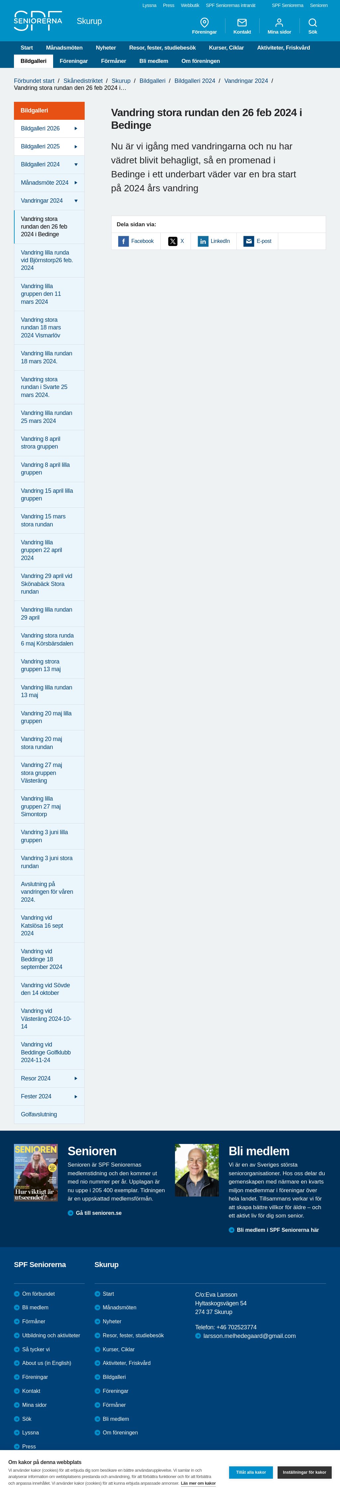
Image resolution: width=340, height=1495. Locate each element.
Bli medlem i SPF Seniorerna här (278, 1230)
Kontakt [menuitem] (242, 26)
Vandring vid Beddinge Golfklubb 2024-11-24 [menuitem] (46, 1052)
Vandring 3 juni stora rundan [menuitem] (46, 862)
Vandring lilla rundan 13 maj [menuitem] (46, 691)
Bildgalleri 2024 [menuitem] (40, 164)
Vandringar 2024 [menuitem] (42, 200)
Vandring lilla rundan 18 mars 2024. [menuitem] (46, 357)
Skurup (121, 81)
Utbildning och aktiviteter (51, 1335)
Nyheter (106, 48)
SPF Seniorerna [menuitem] (287, 5)
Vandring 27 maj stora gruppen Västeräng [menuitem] (41, 773)
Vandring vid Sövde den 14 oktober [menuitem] (45, 989)
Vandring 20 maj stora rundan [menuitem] (41, 743)
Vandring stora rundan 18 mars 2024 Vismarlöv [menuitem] (41, 327)
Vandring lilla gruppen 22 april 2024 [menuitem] (41, 550)
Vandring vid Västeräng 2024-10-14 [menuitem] (46, 1019)
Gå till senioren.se (99, 1213)
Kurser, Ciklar (226, 48)
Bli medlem (153, 61)
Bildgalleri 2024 (194, 81)
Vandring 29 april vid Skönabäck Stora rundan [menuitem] (46, 584)
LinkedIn (220, 241)
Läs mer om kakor (198, 1483)
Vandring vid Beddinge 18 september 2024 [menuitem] (41, 959)
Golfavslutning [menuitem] (39, 1114)
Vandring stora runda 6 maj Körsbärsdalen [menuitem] (47, 639)
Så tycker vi (36, 1349)
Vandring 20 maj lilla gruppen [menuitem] (46, 717)
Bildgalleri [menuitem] (34, 110)
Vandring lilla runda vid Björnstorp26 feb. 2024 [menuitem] (47, 260)
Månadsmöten (64, 48)
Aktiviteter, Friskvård (283, 48)
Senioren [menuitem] (319, 5)
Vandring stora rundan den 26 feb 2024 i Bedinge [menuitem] (44, 227)
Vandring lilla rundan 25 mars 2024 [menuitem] (46, 417)
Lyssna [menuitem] (149, 5)
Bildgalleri (33, 61)
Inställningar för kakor (304, 1472)
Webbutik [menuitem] (190, 5)
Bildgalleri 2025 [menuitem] (40, 146)
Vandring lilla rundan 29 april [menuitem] (46, 613)
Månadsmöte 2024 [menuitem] (44, 182)
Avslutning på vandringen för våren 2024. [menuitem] (47, 892)
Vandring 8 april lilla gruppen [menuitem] (45, 469)
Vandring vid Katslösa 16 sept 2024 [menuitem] (42, 925)
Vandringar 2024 (246, 81)
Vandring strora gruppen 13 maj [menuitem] (41, 665)
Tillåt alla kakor (251, 1472)
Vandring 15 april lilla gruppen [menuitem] (47, 494)
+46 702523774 (236, 1327)
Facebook (142, 241)
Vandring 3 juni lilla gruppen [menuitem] (44, 836)
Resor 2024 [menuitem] (35, 1078)
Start (27, 48)
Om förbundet (38, 1294)
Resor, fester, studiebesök (162, 48)
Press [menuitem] (168, 5)
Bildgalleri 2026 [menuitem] (40, 128)
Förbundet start (34, 81)
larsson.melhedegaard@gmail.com (250, 1336)
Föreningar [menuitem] (204, 26)
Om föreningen (201, 61)
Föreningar (74, 61)
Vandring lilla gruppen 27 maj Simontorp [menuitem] (41, 806)
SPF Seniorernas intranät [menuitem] (230, 5)
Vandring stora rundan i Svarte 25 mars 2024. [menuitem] (44, 387)
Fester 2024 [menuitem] (36, 1096)
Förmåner (113, 61)
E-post (264, 241)
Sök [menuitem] (313, 26)
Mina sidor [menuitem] (279, 26)
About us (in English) (46, 1363)
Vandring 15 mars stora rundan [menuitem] (43, 520)
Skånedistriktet (83, 81)
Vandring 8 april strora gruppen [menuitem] (40, 443)
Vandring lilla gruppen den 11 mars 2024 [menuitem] (41, 294)
